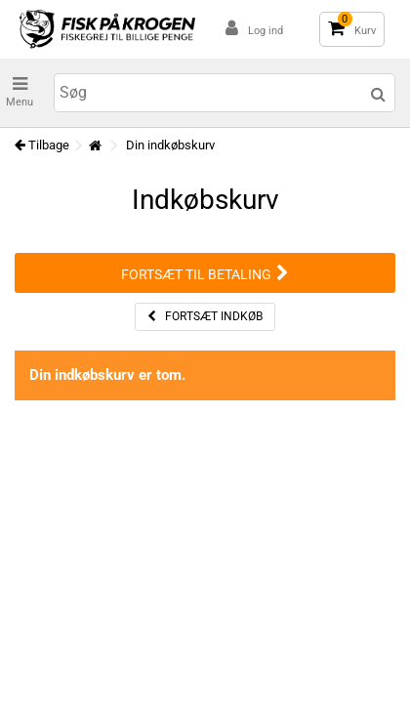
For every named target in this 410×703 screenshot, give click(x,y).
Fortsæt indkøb (205, 316)
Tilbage (42, 145)
